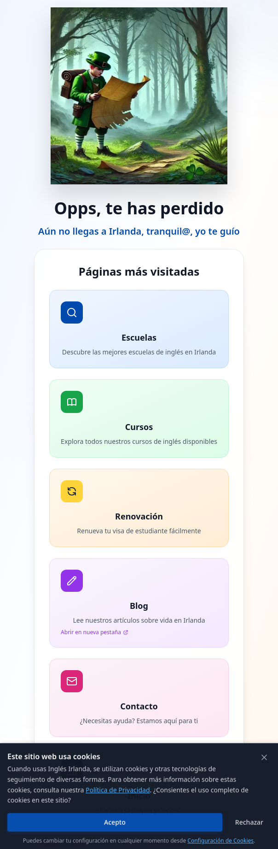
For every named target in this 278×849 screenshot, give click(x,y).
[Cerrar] (264, 788)
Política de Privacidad (118, 821)
